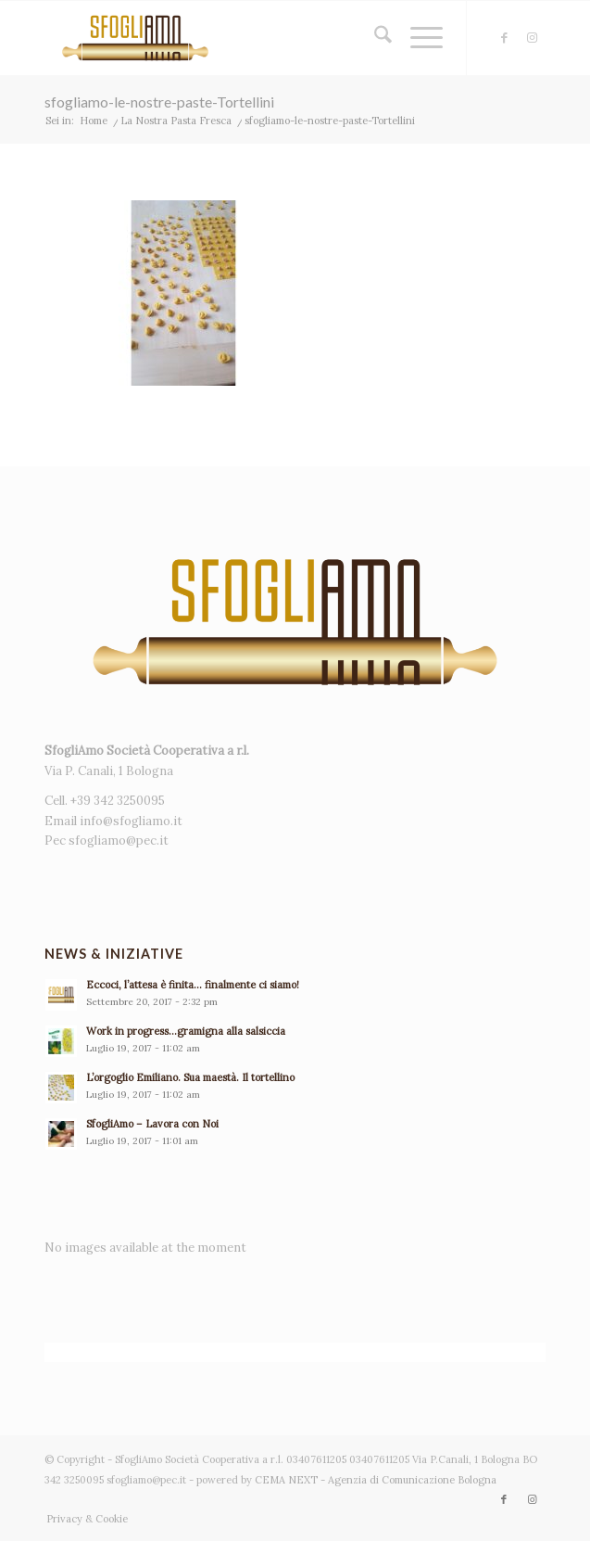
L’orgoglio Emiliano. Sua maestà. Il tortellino (190, 1077)
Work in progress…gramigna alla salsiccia (185, 1031)
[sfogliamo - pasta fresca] (245, 38)
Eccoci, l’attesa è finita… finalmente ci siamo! (192, 984)
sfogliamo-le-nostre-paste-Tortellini (159, 101)
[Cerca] (374, 38)
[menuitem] (374, 38)
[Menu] (417, 38)
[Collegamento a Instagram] (532, 38)
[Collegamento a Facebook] (504, 38)
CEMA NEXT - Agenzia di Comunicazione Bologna (375, 1479)
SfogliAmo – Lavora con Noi (152, 1123)
